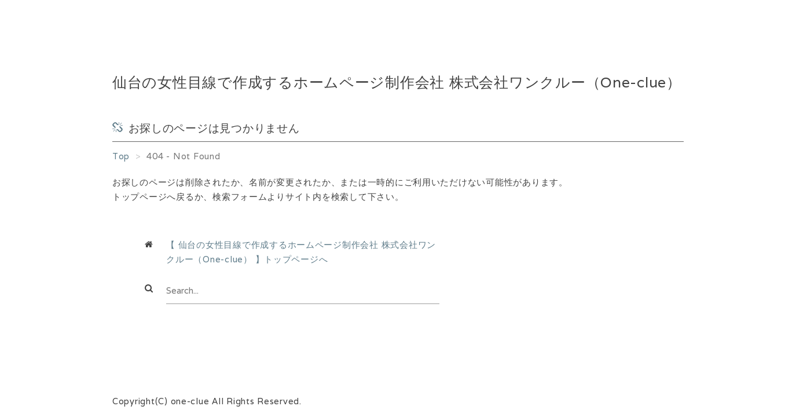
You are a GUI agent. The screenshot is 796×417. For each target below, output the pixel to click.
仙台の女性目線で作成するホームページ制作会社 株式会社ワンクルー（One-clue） (396, 82)
